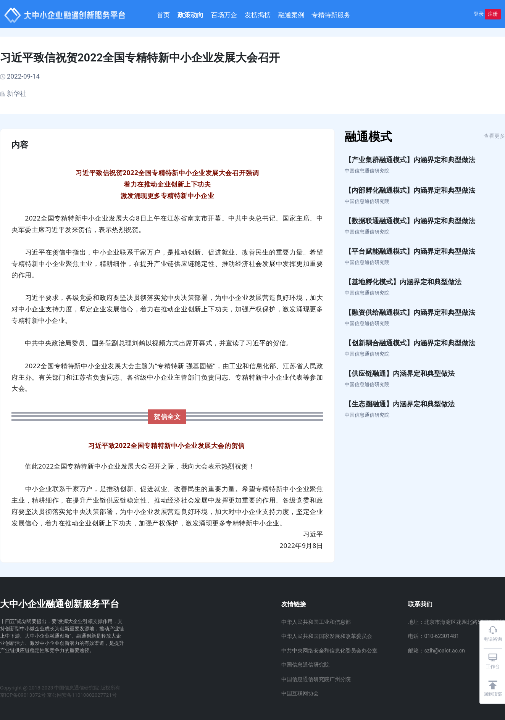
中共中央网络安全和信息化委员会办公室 (329, 651)
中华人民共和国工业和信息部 (316, 622)
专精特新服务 (341, 15)
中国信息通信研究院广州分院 (316, 679)
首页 (173, 15)
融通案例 (301, 15)
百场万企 (234, 15)
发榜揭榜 (268, 15)
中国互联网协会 (300, 693)
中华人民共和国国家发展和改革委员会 (326, 636)
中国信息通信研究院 (305, 665)
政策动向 (201, 15)
